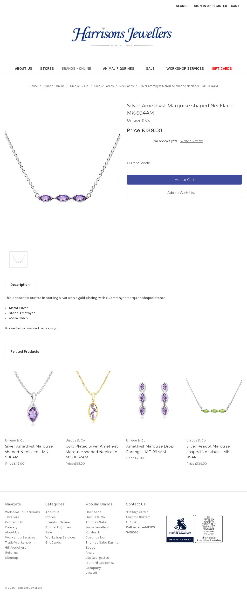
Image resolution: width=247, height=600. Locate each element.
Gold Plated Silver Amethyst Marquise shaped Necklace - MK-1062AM (93, 451)
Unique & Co (95, 517)
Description (20, 285)
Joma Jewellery (97, 527)
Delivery (11, 527)
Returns (11, 553)
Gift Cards (222, 68)
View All (91, 573)
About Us (23, 68)
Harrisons (93, 512)
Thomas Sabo (96, 522)
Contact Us (14, 522)
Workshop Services (185, 68)
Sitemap (11, 558)
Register (219, 6)
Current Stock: (139, 163)
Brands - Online (78, 68)
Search (182, 6)
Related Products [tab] (24, 351)
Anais (90, 553)
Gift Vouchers (15, 547)
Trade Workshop (18, 542)
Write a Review (191, 141)
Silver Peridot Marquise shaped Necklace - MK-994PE (208, 451)
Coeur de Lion (96, 537)
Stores (47, 68)
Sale (152, 68)
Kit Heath (93, 532)
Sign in (200, 6)
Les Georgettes (97, 558)
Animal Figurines (120, 68)
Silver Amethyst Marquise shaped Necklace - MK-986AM (29, 451)
